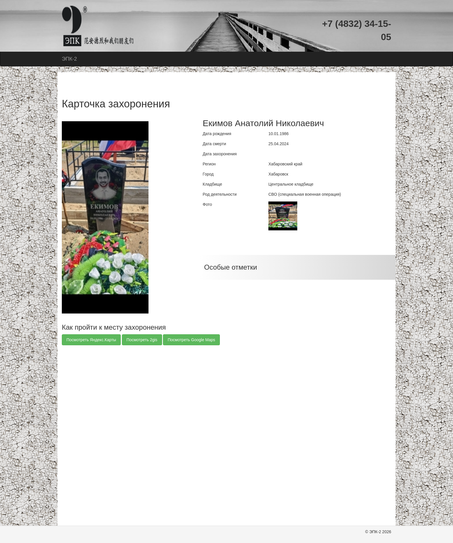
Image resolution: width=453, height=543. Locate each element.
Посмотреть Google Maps (191, 339)
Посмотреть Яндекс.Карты (91, 339)
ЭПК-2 (69, 59)
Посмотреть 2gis (142, 339)
